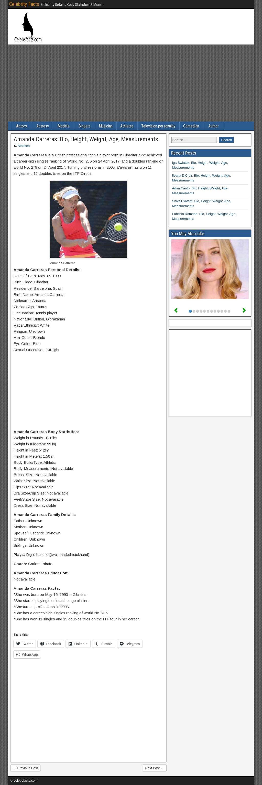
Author (213, 126)
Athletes (127, 126)
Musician (106, 126)
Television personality (158, 126)
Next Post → (154, 768)
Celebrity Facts (24, 4)
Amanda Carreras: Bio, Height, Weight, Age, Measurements (86, 139)
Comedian (191, 126)
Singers (85, 126)
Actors (21, 126)
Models (63, 126)
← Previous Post (25, 768)
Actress (42, 126)
